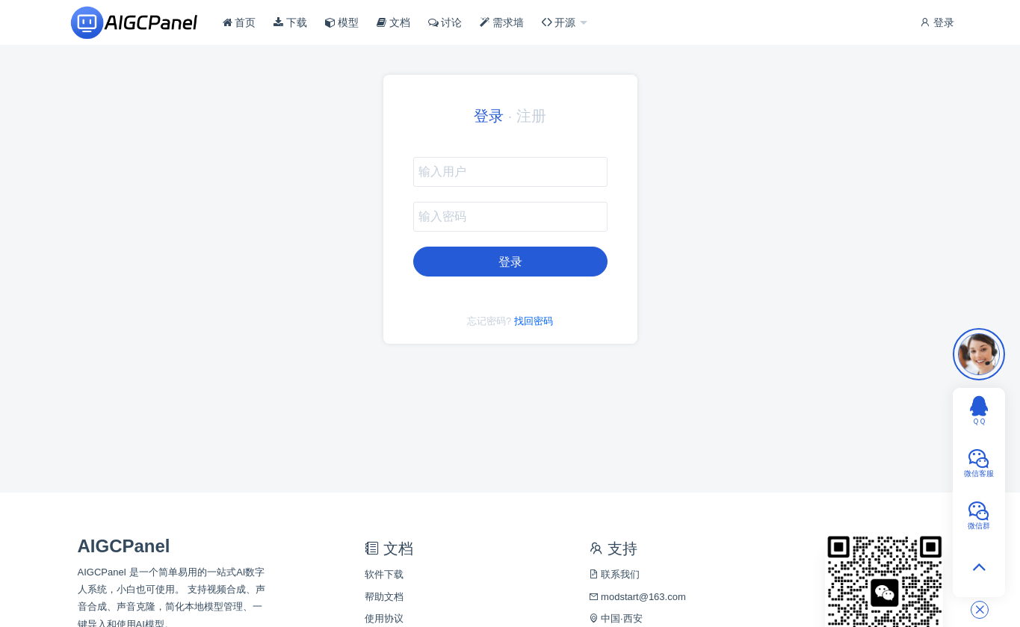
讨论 (445, 22)
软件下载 (384, 574)
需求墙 (502, 22)
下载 (290, 22)
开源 (560, 22)
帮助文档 (384, 596)
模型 (342, 22)
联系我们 (614, 574)
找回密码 (533, 321)
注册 (531, 116)
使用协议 (384, 618)
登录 (937, 22)
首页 (239, 22)
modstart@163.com (637, 596)
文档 (393, 22)
